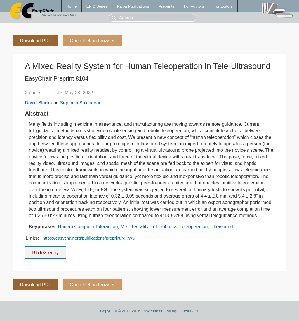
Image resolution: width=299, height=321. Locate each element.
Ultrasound (221, 226)
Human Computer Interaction (88, 226)
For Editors (223, 6)
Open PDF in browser (92, 40)
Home (71, 6)
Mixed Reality (134, 226)
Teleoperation (194, 226)
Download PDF (35, 40)
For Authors (194, 6)
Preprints (166, 6)
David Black (37, 102)
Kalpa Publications (133, 6)
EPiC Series (96, 6)
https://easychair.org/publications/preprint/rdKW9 (89, 238)
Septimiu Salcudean (80, 102)
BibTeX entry (45, 250)
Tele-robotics (164, 226)
